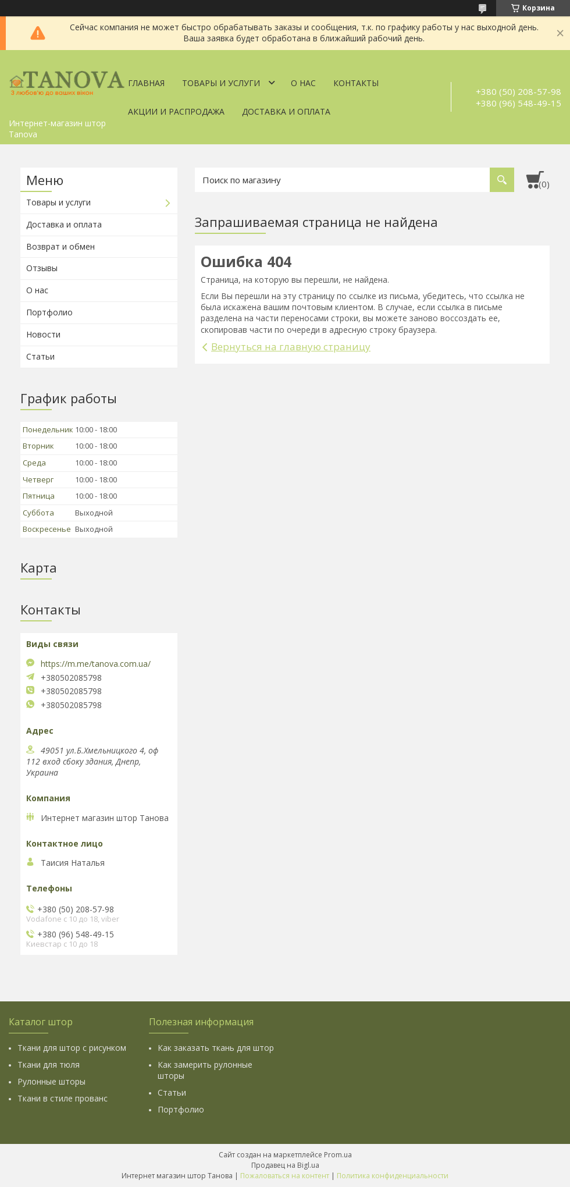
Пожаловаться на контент (284, 1176)
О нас (303, 82)
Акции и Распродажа (176, 111)
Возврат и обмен (60, 246)
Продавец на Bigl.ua (285, 1165)
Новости (43, 334)
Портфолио (49, 312)
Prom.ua (338, 1155)
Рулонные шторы (51, 1081)
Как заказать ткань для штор (216, 1047)
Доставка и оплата (286, 111)
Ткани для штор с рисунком (71, 1047)
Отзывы (42, 267)
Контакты (356, 82)
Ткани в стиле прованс (62, 1098)
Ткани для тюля (48, 1064)
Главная (146, 82)
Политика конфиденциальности (392, 1176)
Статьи (40, 356)
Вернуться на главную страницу (290, 346)
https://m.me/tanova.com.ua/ (96, 664)
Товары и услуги (221, 82)
